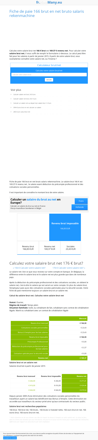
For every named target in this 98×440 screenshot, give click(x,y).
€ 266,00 (32, 381)
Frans (81, 201)
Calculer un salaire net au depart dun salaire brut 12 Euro (32, 103)
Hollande (80, 207)
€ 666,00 (32, 390)
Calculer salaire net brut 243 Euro (24, 94)
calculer (49, 80)
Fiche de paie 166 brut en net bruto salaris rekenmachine (46, 13)
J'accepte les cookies (10, 438)
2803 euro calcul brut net (21, 112)
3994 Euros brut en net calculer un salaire (27, 107)
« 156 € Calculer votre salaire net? (29, 267)
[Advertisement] (49, 34)
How (49, 2)
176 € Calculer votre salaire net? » (69, 267)
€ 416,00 (32, 385)
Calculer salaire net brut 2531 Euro (24, 99)
